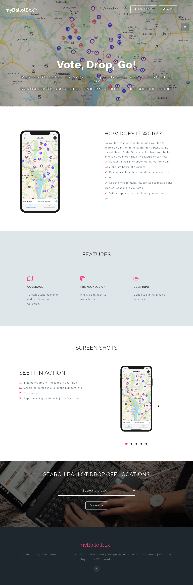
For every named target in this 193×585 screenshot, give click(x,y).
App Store (143, 9)
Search (96, 505)
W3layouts (104, 559)
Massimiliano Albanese (139, 554)
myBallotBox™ (21, 10)
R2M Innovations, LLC (57, 554)
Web (168, 9)
